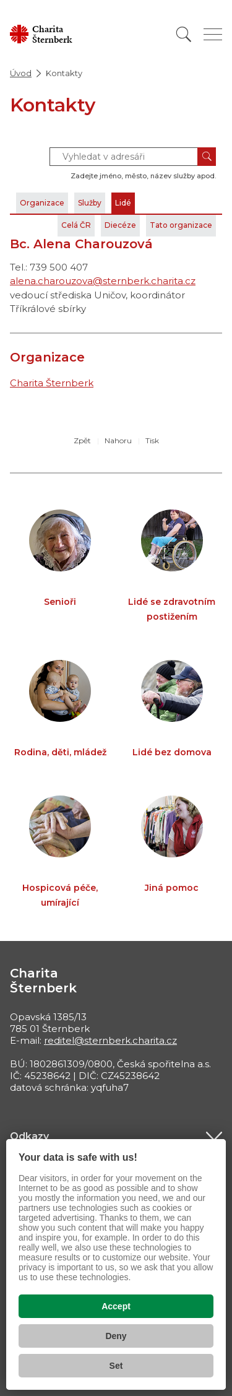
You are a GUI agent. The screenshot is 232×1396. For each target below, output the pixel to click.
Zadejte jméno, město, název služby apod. (143, 175)
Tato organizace (181, 225)
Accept (116, 1306)
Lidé (123, 202)
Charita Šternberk (51, 383)
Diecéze (120, 225)
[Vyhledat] (183, 34)
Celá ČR (76, 225)
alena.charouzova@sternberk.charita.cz (102, 281)
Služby (89, 202)
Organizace (42, 202)
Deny (115, 1336)
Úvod (21, 73)
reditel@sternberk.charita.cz (110, 1040)
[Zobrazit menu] (213, 34)
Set (116, 1366)
